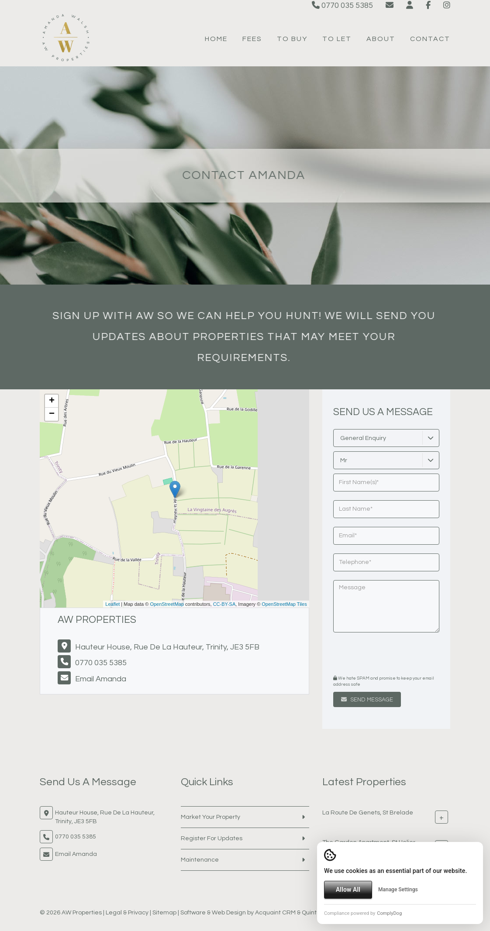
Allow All (348, 889)
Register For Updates (211, 838)
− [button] (52, 414)
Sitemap (164, 913)
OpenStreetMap (167, 604)
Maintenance (200, 860)
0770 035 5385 (342, 5)
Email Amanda (100, 679)
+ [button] (52, 401)
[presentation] (386, 654)
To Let (337, 38)
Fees (252, 38)
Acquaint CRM (275, 913)
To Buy (292, 38)
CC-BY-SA (224, 604)
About (380, 38)
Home (216, 38)
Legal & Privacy (127, 913)
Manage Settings (398, 889)
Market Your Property (210, 817)
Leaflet (112, 604)
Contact (430, 38)
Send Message (367, 700)
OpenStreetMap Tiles (284, 604)
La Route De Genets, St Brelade (367, 813)
